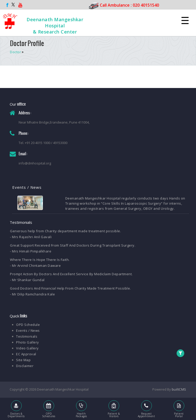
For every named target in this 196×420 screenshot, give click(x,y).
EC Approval (26, 354)
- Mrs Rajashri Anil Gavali (31, 237)
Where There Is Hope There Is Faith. (40, 259)
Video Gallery (27, 348)
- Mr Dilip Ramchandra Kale (32, 294)
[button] (180, 353)
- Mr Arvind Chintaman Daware (35, 265)
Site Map (23, 360)
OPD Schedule (28, 324)
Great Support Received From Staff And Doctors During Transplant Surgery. (72, 245)
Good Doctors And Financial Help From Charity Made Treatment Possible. (70, 288)
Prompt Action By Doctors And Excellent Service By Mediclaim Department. (71, 274)
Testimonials (26, 336)
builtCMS (179, 389)
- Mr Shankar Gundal (27, 280)
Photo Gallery (27, 342)
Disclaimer (24, 365)
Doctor (15, 52)
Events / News (28, 330)
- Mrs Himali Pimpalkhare (30, 251)
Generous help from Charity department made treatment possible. (65, 231)
